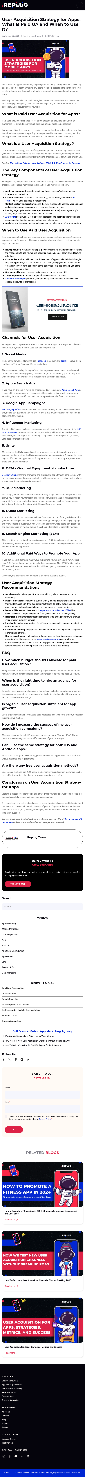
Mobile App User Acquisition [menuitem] (15, 1004)
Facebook (41, 361)
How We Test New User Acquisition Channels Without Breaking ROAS (37, 1041)
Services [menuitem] (7, 1376)
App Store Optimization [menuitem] (13, 988)
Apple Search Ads (70, 390)
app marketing (9, 923)
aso (4, 940)
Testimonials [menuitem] (7, 1443)
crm (4, 962)
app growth (7, 956)
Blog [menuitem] (4, 1420)
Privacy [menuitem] (5, 1427)
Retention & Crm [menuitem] (9, 1015)
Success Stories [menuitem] (9, 1439)
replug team (36, 837)
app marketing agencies (48, 639)
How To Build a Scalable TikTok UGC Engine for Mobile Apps (33, 1045)
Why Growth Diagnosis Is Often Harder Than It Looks (29, 1036)
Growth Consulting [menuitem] (10, 999)
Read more (11, 1219)
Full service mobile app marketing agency (42, 1031)
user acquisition (9, 934)
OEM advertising (10, 475)
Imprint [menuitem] (5, 1423)
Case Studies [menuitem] (10, 1434)
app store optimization (13, 951)
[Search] (42, 906)
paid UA (6, 945)
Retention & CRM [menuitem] (9, 1392)
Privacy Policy (45, 1119)
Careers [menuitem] (5, 1416)
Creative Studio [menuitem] (9, 993)
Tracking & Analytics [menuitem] (11, 1021)
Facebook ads (9, 967)
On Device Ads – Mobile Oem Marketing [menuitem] (21, 1010)
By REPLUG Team (52, 36)
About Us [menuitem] (6, 1412)
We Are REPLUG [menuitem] (11, 1407)
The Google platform (11, 409)
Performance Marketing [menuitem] (12, 1388)
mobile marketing (10, 929)
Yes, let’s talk (17, 884)
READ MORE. (76, 1473)
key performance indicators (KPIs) (55, 610)
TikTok (64, 361)
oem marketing (9, 973)
